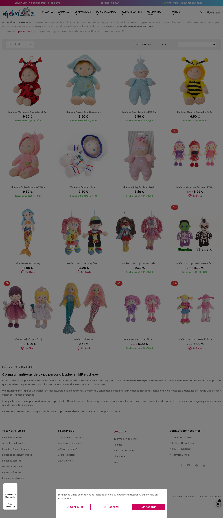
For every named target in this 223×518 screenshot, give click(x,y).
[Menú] (15, 485)
